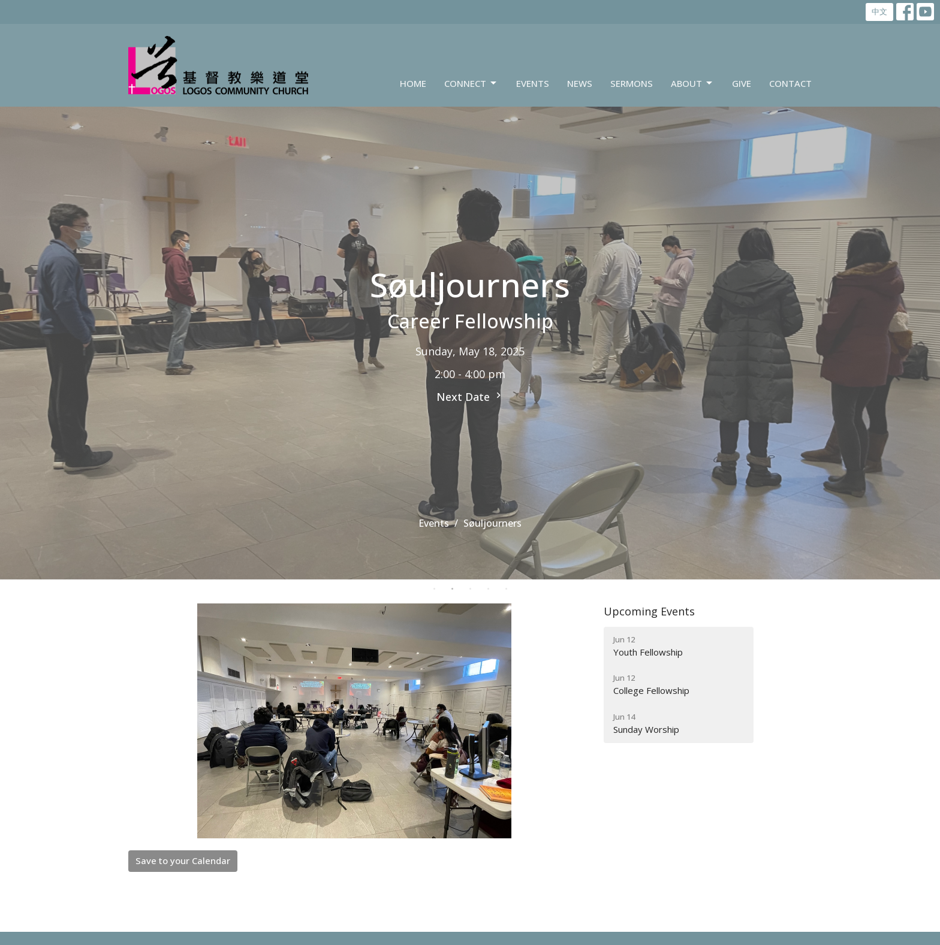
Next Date (470, 397)
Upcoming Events (649, 611)
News (579, 83)
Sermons (631, 83)
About (692, 83)
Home (413, 83)
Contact (790, 83)
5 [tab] (506, 588)
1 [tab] (434, 588)
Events (532, 83)
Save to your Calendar (182, 860)
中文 (879, 11)
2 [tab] (452, 588)
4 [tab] (488, 588)
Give (741, 83)
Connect (471, 83)
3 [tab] (470, 588)
